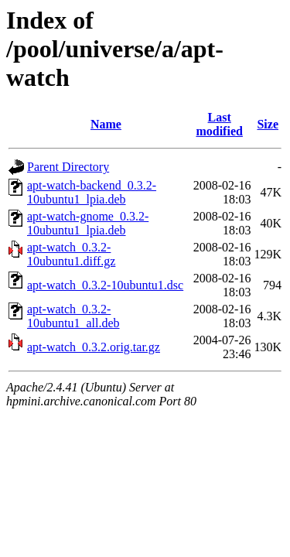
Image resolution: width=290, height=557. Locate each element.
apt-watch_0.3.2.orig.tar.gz (93, 347)
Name (105, 124)
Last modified (219, 124)
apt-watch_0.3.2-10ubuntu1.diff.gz (71, 254)
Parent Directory (68, 166)
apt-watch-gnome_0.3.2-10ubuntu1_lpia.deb (87, 223)
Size (267, 124)
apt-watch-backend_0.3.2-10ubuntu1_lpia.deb (91, 192)
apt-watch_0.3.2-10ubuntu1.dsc (105, 285)
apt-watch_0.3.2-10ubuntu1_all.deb (73, 316)
